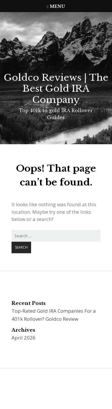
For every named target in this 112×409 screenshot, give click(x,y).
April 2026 (23, 337)
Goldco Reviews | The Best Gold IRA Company (56, 89)
